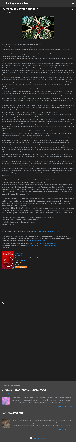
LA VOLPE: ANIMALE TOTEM (13, 413)
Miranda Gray (19, 253)
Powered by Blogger (38, 438)
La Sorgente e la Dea (17, 3)
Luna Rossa (19, 255)
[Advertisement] (38, 364)
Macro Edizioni (20, 260)
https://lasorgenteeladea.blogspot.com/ (46, 231)
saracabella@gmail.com (37, 241)
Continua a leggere (66, 407)
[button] (73, 9)
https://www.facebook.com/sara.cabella (43, 243)
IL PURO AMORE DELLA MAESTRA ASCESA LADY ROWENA (25, 390)
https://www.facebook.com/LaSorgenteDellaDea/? (42, 245)
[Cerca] (73, 4)
